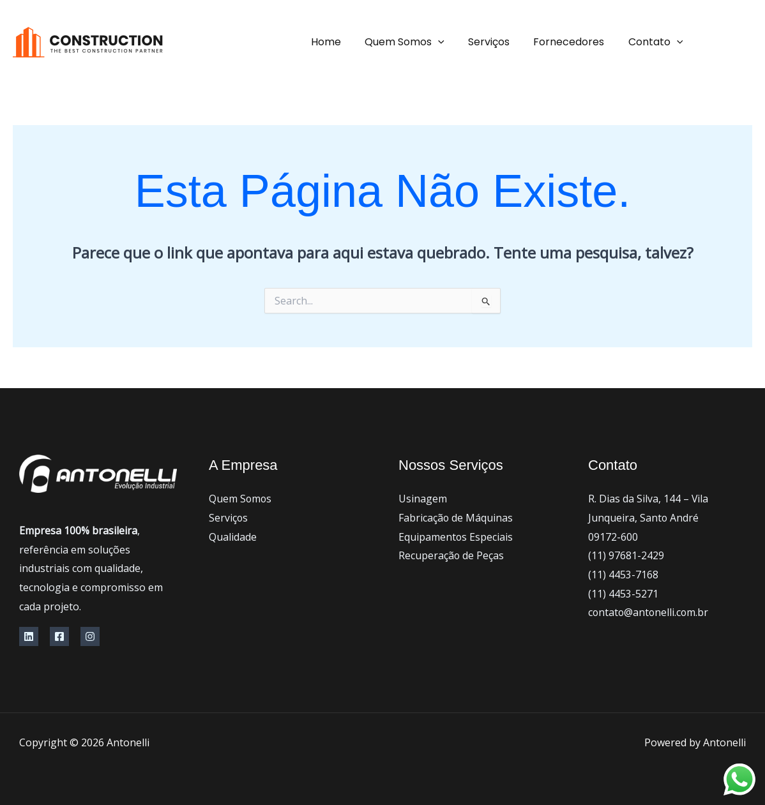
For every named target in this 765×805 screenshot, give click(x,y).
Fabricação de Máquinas (455, 518)
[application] (450, 41)
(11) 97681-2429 (626, 555)
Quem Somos (417, 41)
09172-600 (613, 537)
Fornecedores (573, 41)
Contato (657, 41)
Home (341, 41)
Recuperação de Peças (451, 555)
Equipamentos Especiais (455, 537)
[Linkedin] (28, 636)
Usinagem (422, 499)
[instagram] (714, 42)
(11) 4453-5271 (623, 594)
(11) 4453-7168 (623, 575)
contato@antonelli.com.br (649, 612)
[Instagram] (90, 636)
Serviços (497, 41)
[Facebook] (745, 42)
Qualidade (233, 537)
